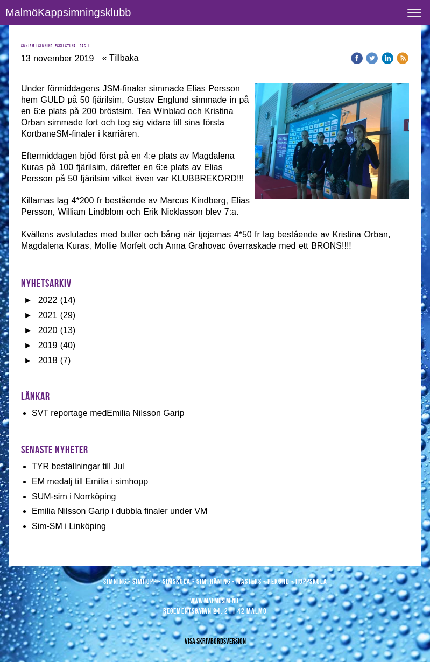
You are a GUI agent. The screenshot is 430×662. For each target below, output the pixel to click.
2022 (48, 300)
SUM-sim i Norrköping (74, 496)
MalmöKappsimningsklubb (68, 12)
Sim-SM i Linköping (69, 526)
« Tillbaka (120, 57)
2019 (48, 345)
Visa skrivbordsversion (215, 641)
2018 (48, 360)
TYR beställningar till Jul (78, 466)
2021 (48, 315)
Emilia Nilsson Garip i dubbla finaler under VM (119, 511)
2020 (48, 330)
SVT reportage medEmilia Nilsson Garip (108, 413)
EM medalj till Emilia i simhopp (90, 481)
